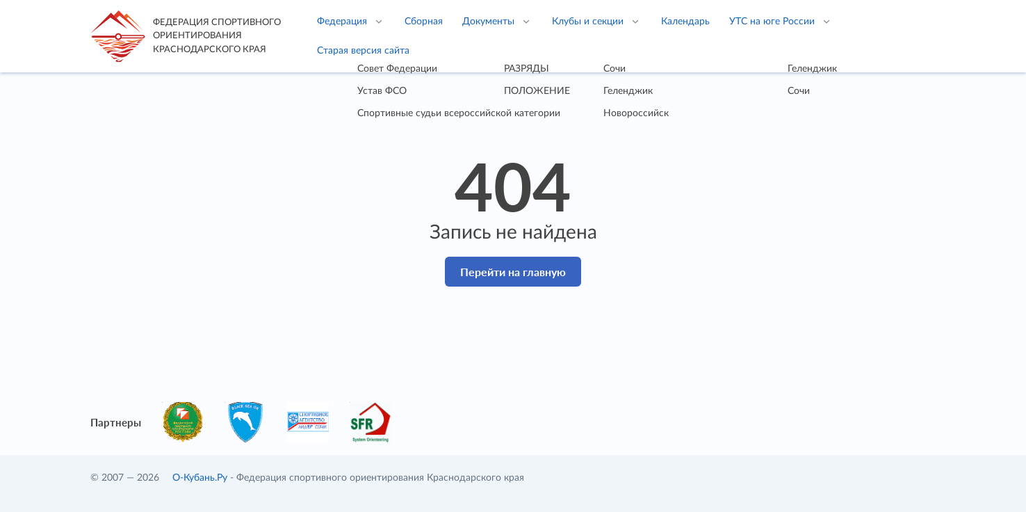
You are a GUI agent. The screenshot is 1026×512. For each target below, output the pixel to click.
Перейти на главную (513, 271)
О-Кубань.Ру (199, 478)
